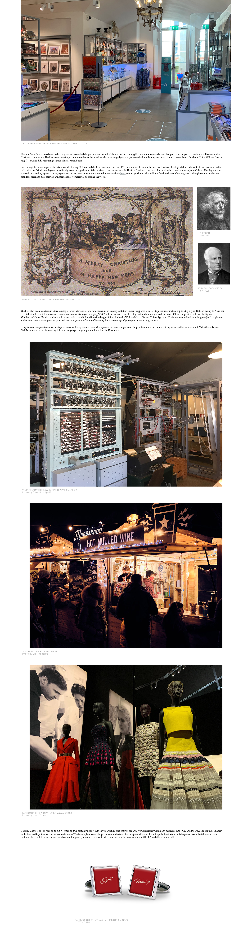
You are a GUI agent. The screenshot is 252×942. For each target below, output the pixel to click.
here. (123, 173)
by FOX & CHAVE (82, 922)
